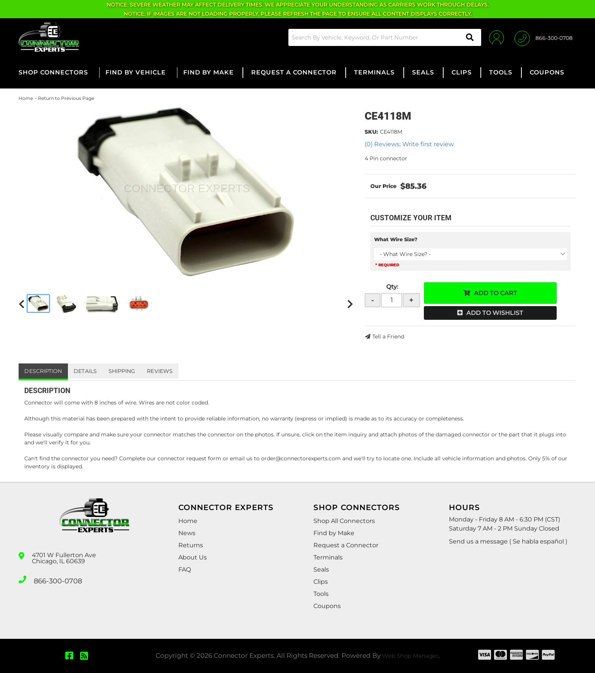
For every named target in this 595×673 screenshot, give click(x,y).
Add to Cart (495, 293)
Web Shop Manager (410, 655)
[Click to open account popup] (492, 37)
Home (26, 98)
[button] (378, 37)
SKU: (371, 131)
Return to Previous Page (66, 98)
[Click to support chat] (543, 37)
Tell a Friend (388, 336)
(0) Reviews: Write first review (409, 144)
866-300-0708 (55, 579)
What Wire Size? (395, 239)
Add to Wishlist (494, 312)
